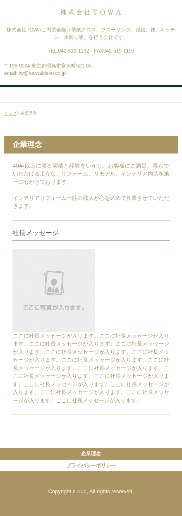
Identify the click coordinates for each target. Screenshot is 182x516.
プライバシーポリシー (91, 465)
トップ (10, 113)
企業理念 (91, 453)
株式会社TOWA (91, 15)
